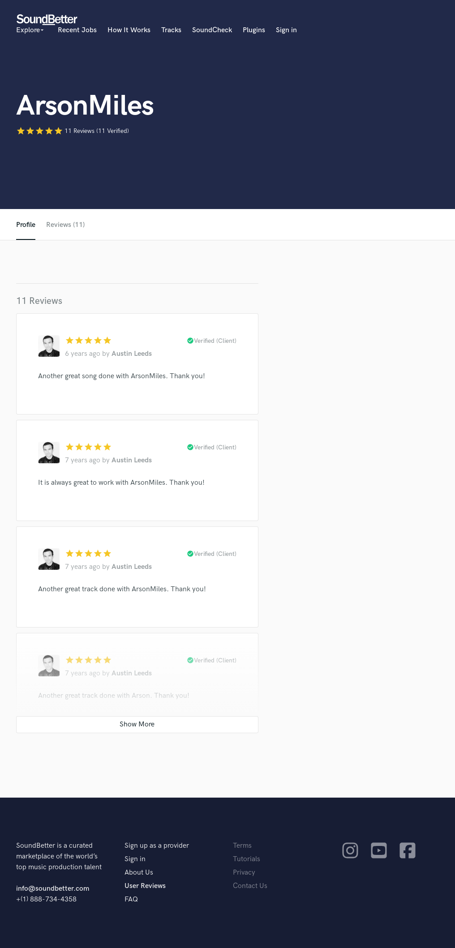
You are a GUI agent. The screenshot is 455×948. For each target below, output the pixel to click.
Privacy (244, 872)
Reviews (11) (65, 225)
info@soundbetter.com (52, 888)
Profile (25, 225)
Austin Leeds (132, 354)
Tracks (171, 30)
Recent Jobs (77, 30)
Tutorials (246, 859)
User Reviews (145, 886)
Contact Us (250, 886)
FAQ (131, 899)
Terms (242, 845)
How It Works (128, 30)
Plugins (254, 30)
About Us (138, 872)
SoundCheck (212, 30)
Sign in (286, 30)
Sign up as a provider (156, 845)
